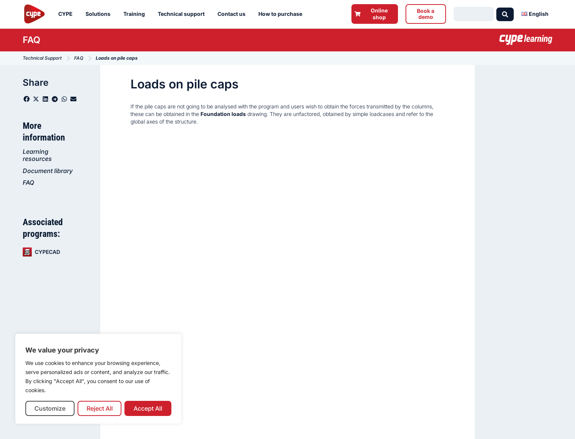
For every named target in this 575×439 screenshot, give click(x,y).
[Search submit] (505, 14)
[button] (27, 99)
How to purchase (282, 14)
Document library (48, 171)
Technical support (183, 14)
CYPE (67, 14)
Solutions (99, 14)
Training (136, 14)
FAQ (28, 182)
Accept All (148, 408)
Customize (49, 408)
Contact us (233, 14)
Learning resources (37, 155)
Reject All (100, 408)
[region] (98, 379)
